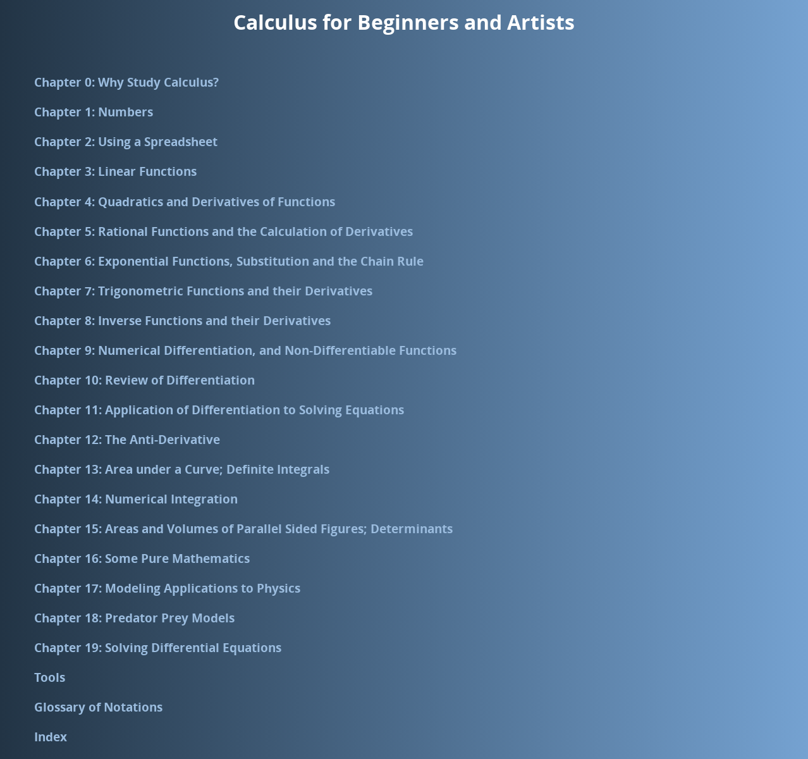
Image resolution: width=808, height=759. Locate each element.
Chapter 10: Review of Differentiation (144, 379)
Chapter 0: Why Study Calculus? (126, 81)
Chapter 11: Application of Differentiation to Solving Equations (219, 409)
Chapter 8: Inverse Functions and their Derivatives (182, 320)
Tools (49, 677)
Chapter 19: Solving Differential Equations (157, 647)
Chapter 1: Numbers (93, 111)
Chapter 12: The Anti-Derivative (127, 439)
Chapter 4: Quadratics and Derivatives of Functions (184, 201)
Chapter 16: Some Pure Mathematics (142, 558)
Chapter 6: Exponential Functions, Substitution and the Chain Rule (229, 260)
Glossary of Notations (98, 706)
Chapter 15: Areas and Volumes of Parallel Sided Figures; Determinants (243, 528)
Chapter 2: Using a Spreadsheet (125, 141)
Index (50, 736)
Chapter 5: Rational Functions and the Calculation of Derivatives (223, 231)
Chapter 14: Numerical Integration (136, 498)
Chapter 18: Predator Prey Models (134, 617)
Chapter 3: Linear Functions (115, 171)
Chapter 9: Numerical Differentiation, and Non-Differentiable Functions (245, 350)
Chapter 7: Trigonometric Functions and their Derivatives (203, 290)
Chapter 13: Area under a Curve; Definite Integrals (181, 469)
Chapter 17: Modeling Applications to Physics (167, 587)
